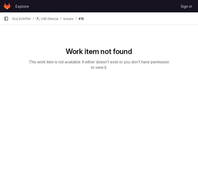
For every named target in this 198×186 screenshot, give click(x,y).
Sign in (186, 6)
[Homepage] (7, 6)
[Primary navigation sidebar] (6, 18)
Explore (22, 6)
